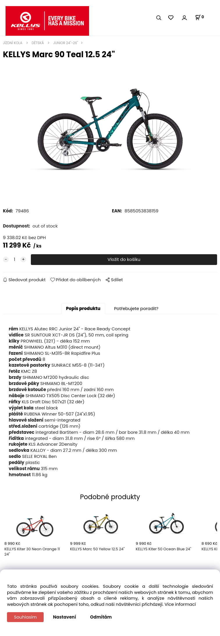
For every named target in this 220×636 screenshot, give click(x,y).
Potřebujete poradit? (136, 308)
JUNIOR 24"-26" (65, 43)
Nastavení (64, 617)
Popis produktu (83, 308)
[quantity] (14, 259)
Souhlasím (25, 617)
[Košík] (199, 17)
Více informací (180, 604)
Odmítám (101, 617)
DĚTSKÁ (38, 43)
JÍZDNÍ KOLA (13, 43)
